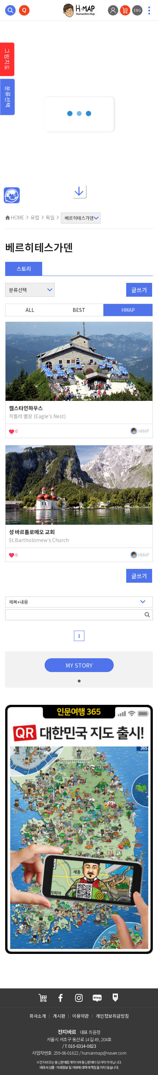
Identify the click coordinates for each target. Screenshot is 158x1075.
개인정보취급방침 (112, 1016)
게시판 (59, 1016)
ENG (137, 10)
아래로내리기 (79, 193)
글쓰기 (139, 290)
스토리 (24, 268)
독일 (50, 217)
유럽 (34, 217)
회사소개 (37, 1016)
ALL (30, 309)
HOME (14, 217)
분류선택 (8, 97)
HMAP (128, 309)
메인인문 (11, 195)
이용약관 (80, 1016)
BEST (79, 309)
